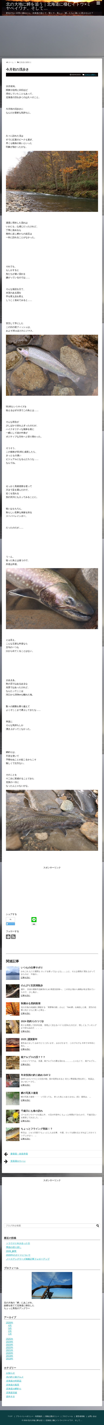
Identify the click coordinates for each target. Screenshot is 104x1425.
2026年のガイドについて (18, 1255)
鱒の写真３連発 (29, 1093)
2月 (10, 1331)
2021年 (9, 1350)
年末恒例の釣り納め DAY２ (36, 1075)
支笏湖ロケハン (15, 1161)
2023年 (9, 1345)
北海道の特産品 (13, 1381)
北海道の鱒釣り (90, 75)
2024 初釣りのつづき (32, 1021)
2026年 (9, 1323)
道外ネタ (10, 1396)
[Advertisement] (52, 36)
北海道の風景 (12, 1385)
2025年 (9, 1339)
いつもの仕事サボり (32, 967)
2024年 (9, 1342)
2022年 (9, 1347)
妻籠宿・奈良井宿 (16, 1154)
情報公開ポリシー (52, 1416)
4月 (10, 1325)
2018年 (9, 1359)
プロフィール (67, 1416)
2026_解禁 (11, 1251)
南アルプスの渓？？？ (33, 1057)
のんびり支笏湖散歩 (32, 985)
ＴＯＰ (10, 1416)
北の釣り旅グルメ (14, 1377)
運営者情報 (80, 1416)
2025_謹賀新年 (29, 1039)
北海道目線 (11, 1392)
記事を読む (25, 977)
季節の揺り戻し (13, 1247)
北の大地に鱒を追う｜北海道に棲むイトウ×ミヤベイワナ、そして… (48, 6)
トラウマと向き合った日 (18, 1243)
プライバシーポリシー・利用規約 (29, 1416)
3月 (10, 1328)
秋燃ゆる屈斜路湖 (30, 1003)
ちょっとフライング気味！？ (37, 1128)
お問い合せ (92, 1416)
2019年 (9, 1356)
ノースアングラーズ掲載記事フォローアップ (27, 1259)
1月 (10, 1334)
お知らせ (10, 1373)
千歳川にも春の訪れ (32, 1111)
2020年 (9, 1353)
